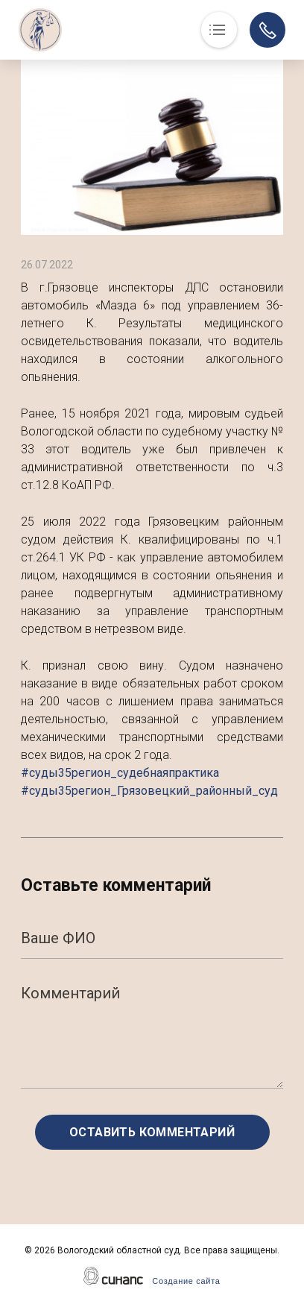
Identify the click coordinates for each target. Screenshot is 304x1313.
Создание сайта (186, 1280)
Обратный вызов (267, 30)
